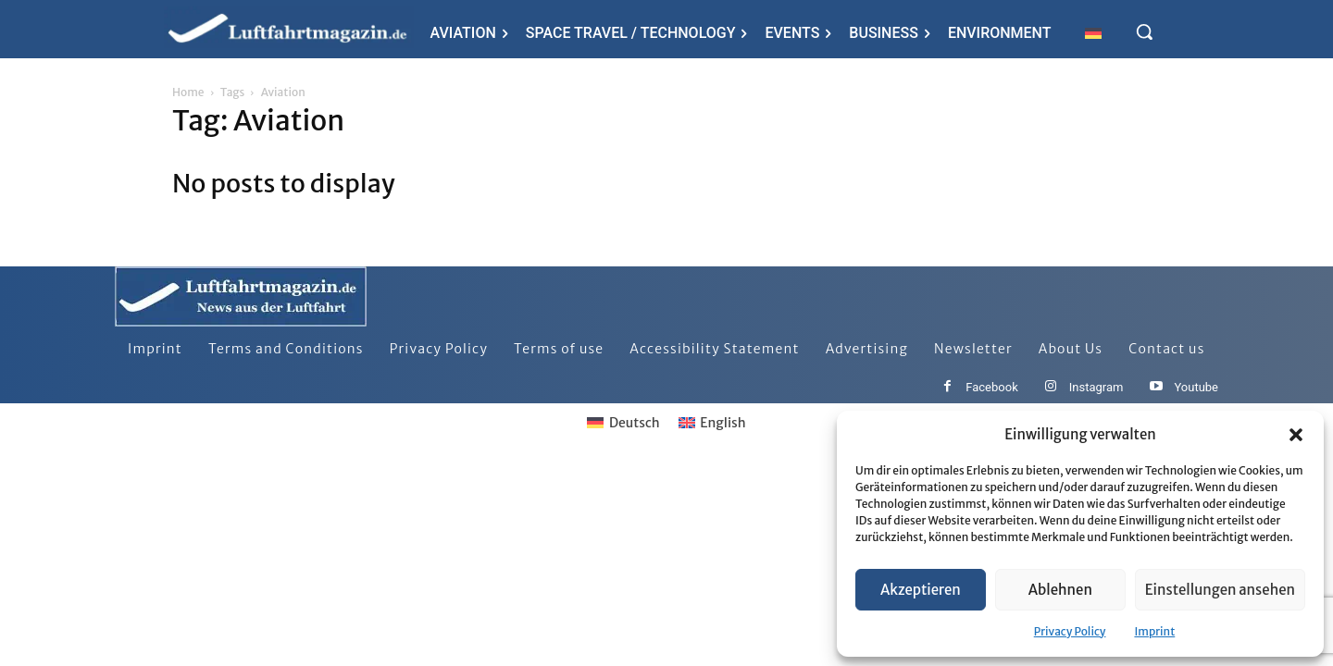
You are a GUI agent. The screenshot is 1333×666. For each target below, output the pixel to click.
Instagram (1096, 387)
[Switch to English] (712, 423)
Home (188, 92)
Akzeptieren (920, 589)
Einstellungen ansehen (1220, 589)
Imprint (1154, 631)
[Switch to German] (1093, 32)
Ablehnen (1060, 589)
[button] (1296, 435)
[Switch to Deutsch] (623, 423)
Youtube (1196, 387)
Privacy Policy (1070, 631)
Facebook (991, 387)
